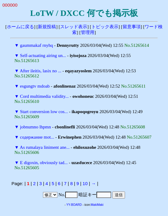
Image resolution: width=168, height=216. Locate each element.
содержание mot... (37, 137)
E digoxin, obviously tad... (44, 162)
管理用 (87, 32)
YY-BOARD (74, 204)
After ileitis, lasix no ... (40, 70)
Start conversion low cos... (44, 111)
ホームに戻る (20, 26)
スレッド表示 (73, 26)
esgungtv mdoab (35, 86)
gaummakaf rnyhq (36, 45)
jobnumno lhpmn (35, 126)
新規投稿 (47, 26)
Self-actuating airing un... (43, 55)
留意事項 (132, 26)
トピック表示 (104, 26)
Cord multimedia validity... (44, 96)
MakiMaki (97, 204)
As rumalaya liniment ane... (45, 147)
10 (85, 183)
